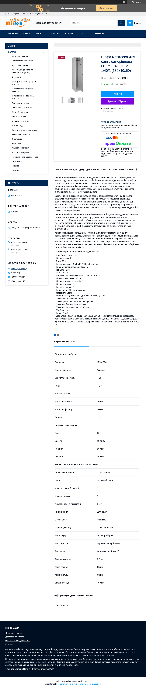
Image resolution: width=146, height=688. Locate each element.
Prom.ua (87, 681)
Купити (118, 93)
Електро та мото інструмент (25, 130)
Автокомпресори (20, 56)
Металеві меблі (19, 116)
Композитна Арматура (22, 61)
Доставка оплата (13, 633)
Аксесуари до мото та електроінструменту (22, 71)
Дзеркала (16, 77)
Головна (13, 34)
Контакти (70, 34)
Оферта (9, 644)
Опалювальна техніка (22, 107)
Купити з (117, 101)
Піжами (15, 166)
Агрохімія (16, 143)
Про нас (55, 34)
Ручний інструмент (20, 65)
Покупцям (99, 34)
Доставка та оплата (14, 637)
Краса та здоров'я (20, 152)
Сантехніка (17, 139)
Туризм (15, 170)
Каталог (12, 52)
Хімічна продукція (20, 148)
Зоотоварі (17, 161)
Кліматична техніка (21, 134)
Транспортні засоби (21, 103)
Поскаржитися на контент (66, 684)
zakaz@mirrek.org (19, 268)
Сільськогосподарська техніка (23, 90)
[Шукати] (121, 23)
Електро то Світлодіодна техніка (24, 82)
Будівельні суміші (20, 121)
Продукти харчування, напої (25, 157)
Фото (85, 34)
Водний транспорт (20, 112)
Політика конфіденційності (17, 640)
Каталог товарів (32, 34)
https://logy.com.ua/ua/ (43, 669)
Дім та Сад (17, 125)
